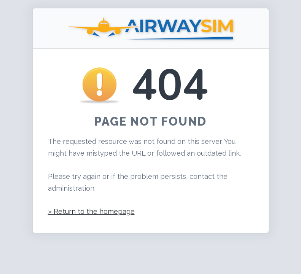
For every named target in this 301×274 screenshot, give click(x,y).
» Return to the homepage (91, 211)
